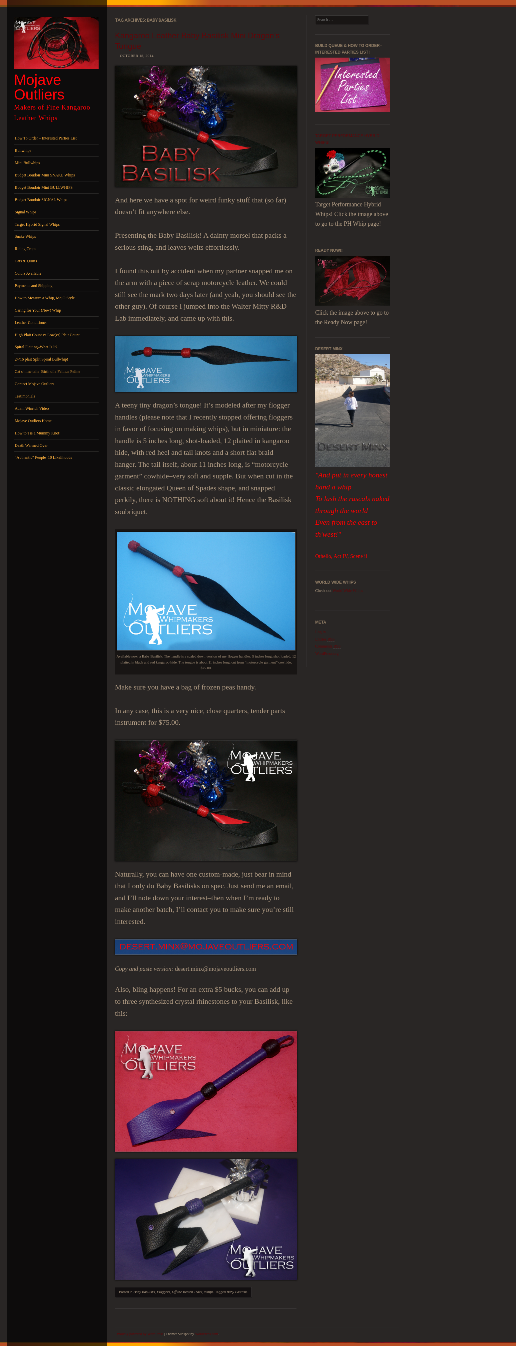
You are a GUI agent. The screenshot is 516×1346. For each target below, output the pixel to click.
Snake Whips (25, 236)
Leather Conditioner (31, 322)
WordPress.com (206, 1334)
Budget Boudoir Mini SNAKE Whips (45, 175)
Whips (209, 1292)
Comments (327, 646)
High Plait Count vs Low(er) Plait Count (47, 335)
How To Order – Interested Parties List (46, 138)
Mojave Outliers (39, 87)
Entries (324, 639)
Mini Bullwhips (27, 162)
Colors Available (28, 273)
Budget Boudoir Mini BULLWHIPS (44, 187)
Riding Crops (25, 248)
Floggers (163, 1292)
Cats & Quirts (26, 261)
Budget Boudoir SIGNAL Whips (41, 199)
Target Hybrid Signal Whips (37, 224)
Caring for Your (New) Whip (38, 310)
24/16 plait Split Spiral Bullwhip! (41, 359)
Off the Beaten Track (187, 1292)
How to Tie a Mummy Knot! (38, 433)
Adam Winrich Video (32, 408)
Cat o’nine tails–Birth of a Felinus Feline (47, 371)
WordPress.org (326, 653)
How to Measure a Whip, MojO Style (45, 298)
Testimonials (25, 396)
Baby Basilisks (144, 1292)
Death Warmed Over (31, 445)
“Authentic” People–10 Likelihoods (43, 457)
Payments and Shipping (33, 285)
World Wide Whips (347, 590)
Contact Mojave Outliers (34, 384)
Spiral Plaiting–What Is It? (36, 347)
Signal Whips (25, 212)
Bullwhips (23, 150)
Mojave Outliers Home (33, 420)
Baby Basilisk (237, 1292)
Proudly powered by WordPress (140, 1334)
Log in (320, 632)
